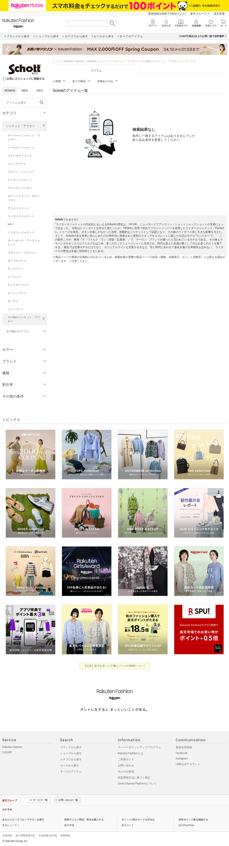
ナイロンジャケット (20, 179)
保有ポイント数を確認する (193, 819)
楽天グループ (198, 13)
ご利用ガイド (126, 759)
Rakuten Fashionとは (130, 753)
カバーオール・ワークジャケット (24, 242)
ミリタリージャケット (21, 232)
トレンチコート (17, 163)
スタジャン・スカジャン (22, 252)
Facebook (181, 753)
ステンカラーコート (20, 155)
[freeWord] (24, 102)
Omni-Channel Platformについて (137, 783)
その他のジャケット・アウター (24, 319)
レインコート (16, 309)
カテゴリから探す (71, 759)
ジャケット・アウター (20, 126)
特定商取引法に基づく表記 (134, 777)
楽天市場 (219, 13)
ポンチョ (13, 301)
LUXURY (7, 752)
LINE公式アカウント (188, 764)
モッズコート (16, 268)
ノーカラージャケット (21, 147)
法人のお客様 (126, 771)
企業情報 (7, 835)
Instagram (182, 758)
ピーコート (14, 276)
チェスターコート (18, 284)
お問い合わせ (126, 765)
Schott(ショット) (97, 61)
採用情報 (65, 835)
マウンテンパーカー (20, 188)
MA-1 (11, 224)
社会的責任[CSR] (48, 835)
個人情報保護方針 (25, 835)
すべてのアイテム (71, 771)
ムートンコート (17, 293)
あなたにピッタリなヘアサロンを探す (23, 819)
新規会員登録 (184, 747)
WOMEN (9, 90)
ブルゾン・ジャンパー (21, 171)
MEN (25, 90)
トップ (57, 61)
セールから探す (69, 765)
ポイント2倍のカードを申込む (138, 819)
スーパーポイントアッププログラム (139, 747)
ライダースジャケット (21, 216)
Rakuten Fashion (74, 61)
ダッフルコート (17, 260)
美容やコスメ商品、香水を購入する (84, 819)
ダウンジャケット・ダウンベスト (24, 198)
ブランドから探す (71, 747)
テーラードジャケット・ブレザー (24, 137)
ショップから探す (71, 753)
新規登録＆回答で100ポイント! (167, 13)
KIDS (40, 90)
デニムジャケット (18, 208)
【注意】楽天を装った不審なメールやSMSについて (115, 665)
